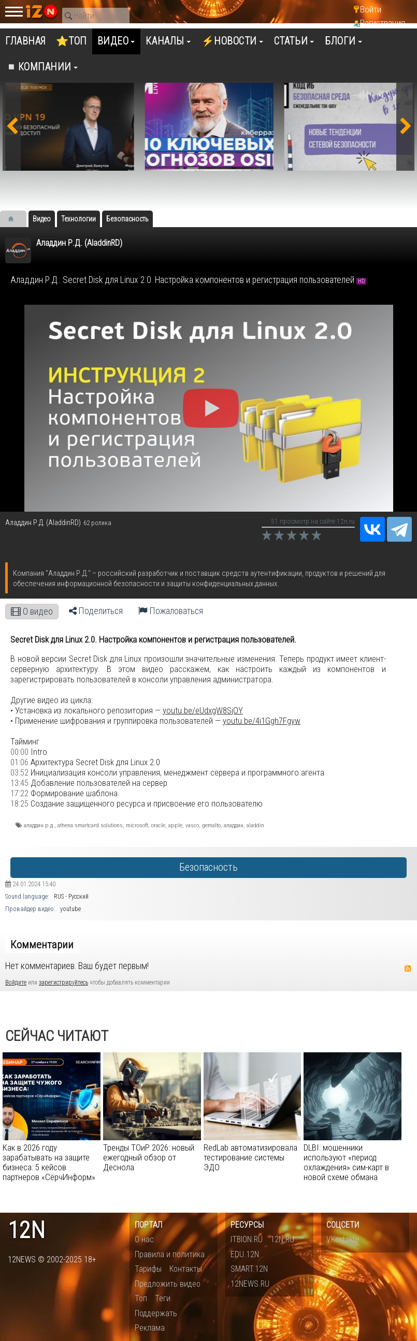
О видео (32, 611)
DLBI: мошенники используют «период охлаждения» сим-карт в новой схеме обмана (346, 1162)
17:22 (19, 793)
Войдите (15, 982)
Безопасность (208, 867)
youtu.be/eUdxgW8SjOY (203, 710)
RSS (408, 968)
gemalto (211, 825)
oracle (158, 825)
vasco (192, 825)
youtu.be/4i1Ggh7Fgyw (261, 721)
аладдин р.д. (39, 825)
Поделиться (96, 611)
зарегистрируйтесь (63, 982)
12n (26, 1230)
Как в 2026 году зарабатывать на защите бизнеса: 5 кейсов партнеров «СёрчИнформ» (49, 1162)
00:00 (19, 752)
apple (175, 825)
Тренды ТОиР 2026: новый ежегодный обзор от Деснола (148, 1157)
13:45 (19, 783)
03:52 (19, 772)
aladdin (255, 825)
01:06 (19, 762)
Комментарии (42, 944)
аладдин (233, 825)
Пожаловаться (170, 611)
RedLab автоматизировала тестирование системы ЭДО (250, 1157)
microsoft (137, 825)
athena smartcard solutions (90, 825)
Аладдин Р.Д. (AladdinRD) (79, 243)
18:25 (19, 803)
